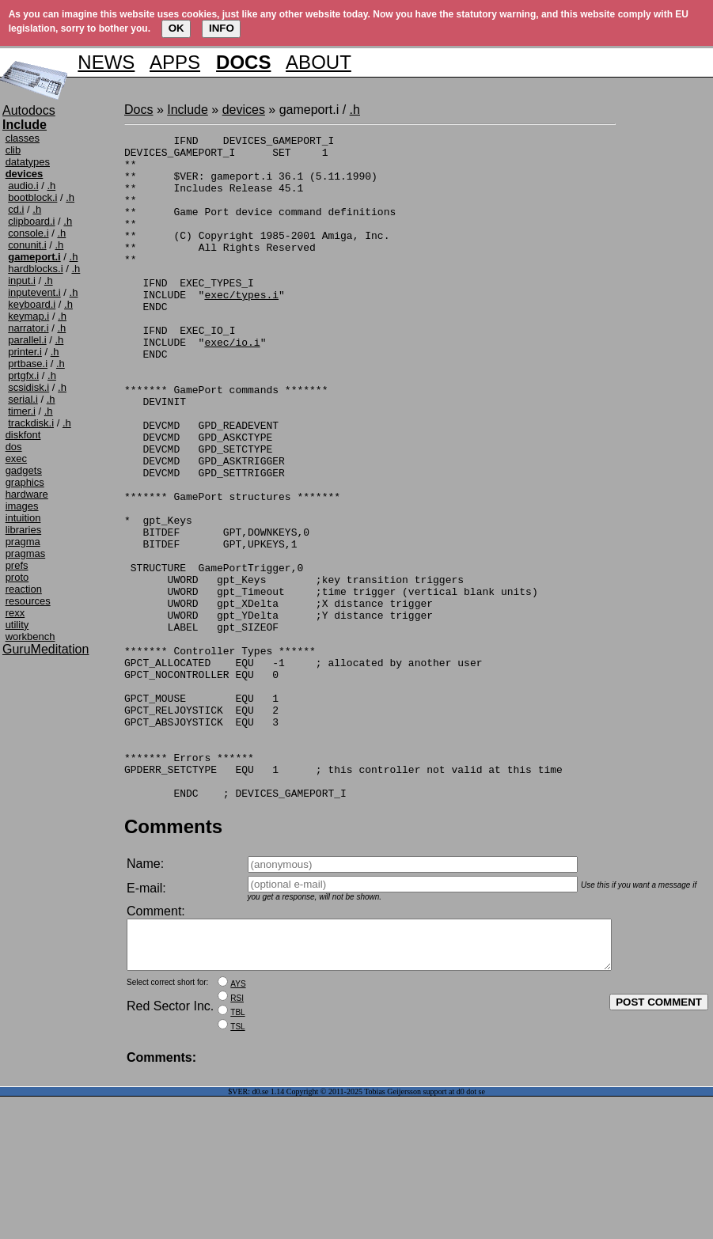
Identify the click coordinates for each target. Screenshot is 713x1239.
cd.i (16, 209)
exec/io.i (232, 384)
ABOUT (318, 62)
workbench (30, 636)
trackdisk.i (31, 423)
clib (13, 150)
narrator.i (28, 328)
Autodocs (28, 110)
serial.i (23, 399)
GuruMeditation (45, 649)
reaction (24, 589)
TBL (237, 1154)
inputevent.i (34, 292)
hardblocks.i (35, 269)
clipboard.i (31, 221)
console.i (28, 233)
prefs (17, 565)
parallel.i (27, 340)
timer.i (22, 411)
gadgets (24, 470)
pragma (23, 542)
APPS (175, 62)
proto (17, 577)
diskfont (23, 435)
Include (187, 109)
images (22, 506)
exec (16, 458)
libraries (24, 530)
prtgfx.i (23, 375)
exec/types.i (241, 327)
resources (28, 601)
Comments (173, 959)
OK (176, 28)
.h (51, 185)
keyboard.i (31, 304)
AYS (237, 1126)
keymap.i (28, 316)
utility (17, 625)
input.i (22, 280)
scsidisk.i (28, 387)
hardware (27, 494)
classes (23, 138)
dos (14, 447)
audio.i (23, 185)
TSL (237, 1169)
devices (243, 109)
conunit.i (27, 245)
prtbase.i (27, 363)
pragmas (26, 553)
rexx (15, 613)
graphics (25, 482)
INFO (221, 28)
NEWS (106, 62)
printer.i (25, 352)
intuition (23, 518)
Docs (138, 109)
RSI (237, 1140)
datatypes (28, 162)
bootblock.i (32, 197)
